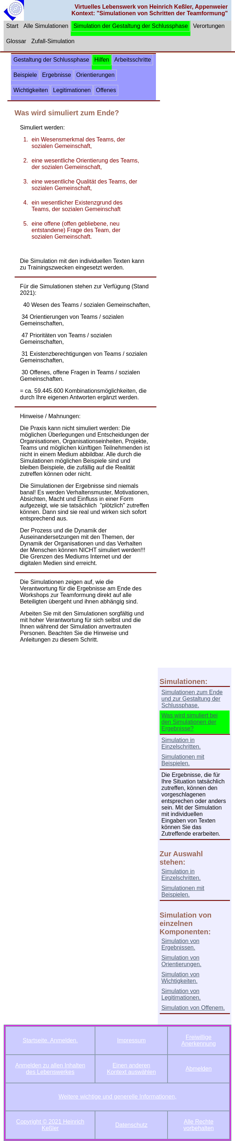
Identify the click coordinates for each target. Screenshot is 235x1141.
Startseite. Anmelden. (50, 1040)
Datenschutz (131, 1125)
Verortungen (208, 26)
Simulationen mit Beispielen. (182, 760)
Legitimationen (72, 90)
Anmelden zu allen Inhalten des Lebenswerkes (50, 1068)
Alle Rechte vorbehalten (199, 1125)
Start (12, 26)
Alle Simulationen (46, 26)
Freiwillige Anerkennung (198, 1040)
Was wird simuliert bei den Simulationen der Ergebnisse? (189, 722)
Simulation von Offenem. (193, 1008)
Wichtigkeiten (30, 90)
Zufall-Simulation (52, 41)
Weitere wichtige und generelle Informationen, (117, 1096)
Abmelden (199, 1069)
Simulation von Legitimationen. (181, 994)
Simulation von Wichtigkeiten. (180, 977)
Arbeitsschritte (132, 60)
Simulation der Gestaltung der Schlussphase (130, 26)
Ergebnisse (56, 75)
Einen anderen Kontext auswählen (131, 1068)
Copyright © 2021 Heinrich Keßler (50, 1125)
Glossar (16, 41)
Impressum (131, 1040)
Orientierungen (95, 75)
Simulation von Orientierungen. (181, 961)
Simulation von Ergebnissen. (180, 944)
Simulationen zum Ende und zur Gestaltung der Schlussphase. (192, 698)
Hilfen (101, 60)
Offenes (106, 90)
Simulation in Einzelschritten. (181, 743)
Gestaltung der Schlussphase (51, 60)
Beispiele (25, 75)
